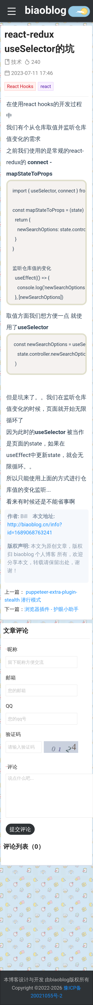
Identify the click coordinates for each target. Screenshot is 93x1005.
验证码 (13, 734)
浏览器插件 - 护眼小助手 (52, 609)
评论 (12, 767)
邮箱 (11, 678)
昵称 (12, 649)
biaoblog (45, 10)
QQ (9, 706)
